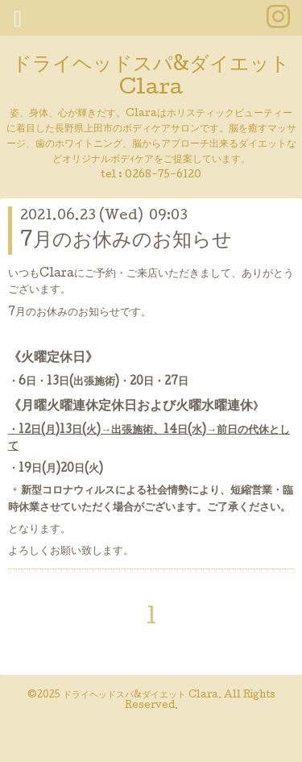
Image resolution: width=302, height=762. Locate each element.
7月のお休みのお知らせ (126, 241)
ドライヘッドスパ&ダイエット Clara (151, 77)
